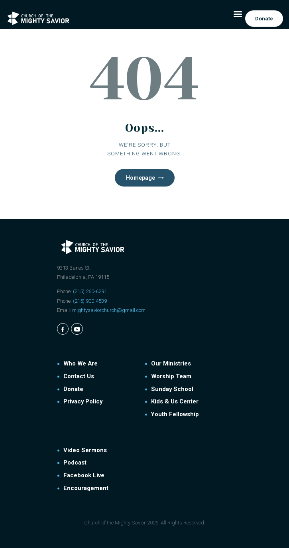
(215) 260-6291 (90, 291)
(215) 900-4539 (90, 301)
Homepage (140, 178)
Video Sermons (85, 450)
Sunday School (172, 389)
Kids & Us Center (175, 401)
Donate (73, 389)
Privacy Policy (82, 401)
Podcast (75, 462)
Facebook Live (83, 475)
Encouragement (85, 488)
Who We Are (80, 363)
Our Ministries (171, 363)
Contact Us (78, 376)
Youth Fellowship (175, 414)
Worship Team (171, 376)
